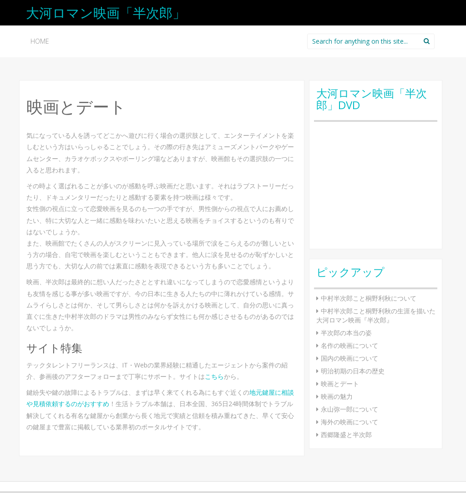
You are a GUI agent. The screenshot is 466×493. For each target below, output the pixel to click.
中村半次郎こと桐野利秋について (368, 298)
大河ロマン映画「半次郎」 (106, 12)
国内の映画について (349, 358)
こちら (214, 376)
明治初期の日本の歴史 (353, 371)
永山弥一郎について (349, 409)
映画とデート (340, 383)
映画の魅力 (337, 396)
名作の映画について (349, 345)
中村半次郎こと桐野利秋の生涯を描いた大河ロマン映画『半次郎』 (376, 315)
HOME (39, 41)
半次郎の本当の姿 (346, 332)
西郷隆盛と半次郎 (346, 434)
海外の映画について (349, 422)
